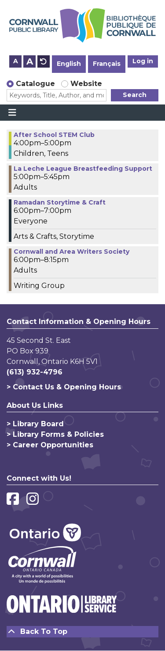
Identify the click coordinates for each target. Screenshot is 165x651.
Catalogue (35, 83)
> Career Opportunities (50, 445)
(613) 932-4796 (34, 372)
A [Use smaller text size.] (15, 61)
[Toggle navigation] (12, 113)
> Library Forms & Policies (55, 434)
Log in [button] (142, 61)
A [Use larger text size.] (29, 61)
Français (107, 64)
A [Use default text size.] (43, 61)
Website (86, 83)
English (69, 64)
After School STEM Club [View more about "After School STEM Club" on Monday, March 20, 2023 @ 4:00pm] (54, 135)
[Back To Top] (82, 631)
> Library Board (35, 424)
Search (135, 95)
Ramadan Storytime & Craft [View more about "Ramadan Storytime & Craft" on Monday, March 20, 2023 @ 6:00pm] (60, 202)
